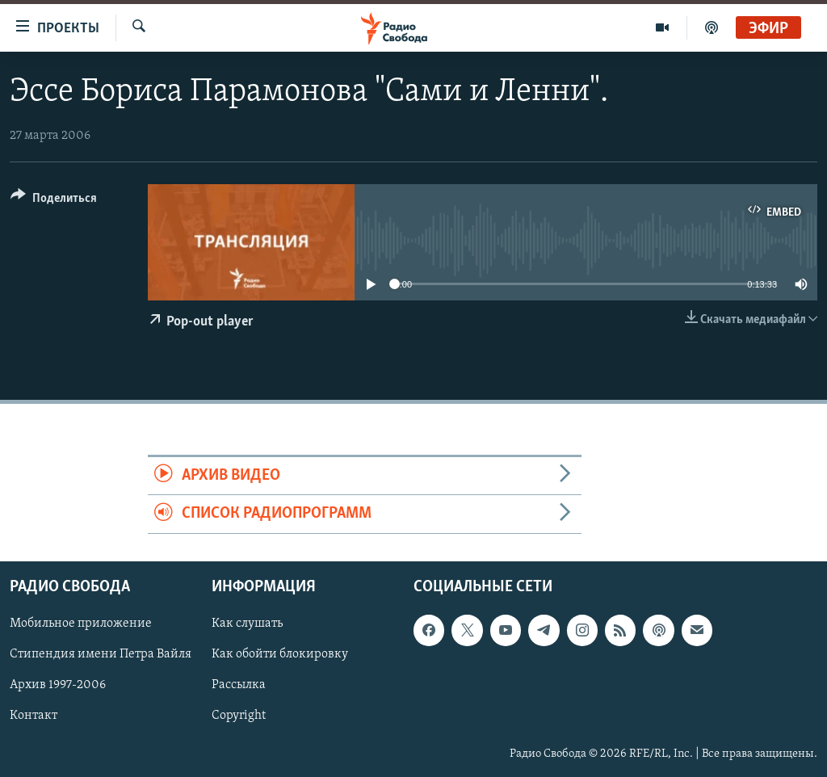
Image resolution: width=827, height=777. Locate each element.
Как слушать (247, 623)
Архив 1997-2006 (58, 684)
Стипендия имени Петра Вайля (100, 654)
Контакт (33, 715)
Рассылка (239, 684)
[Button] (53, 200)
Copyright (239, 715)
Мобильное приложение (81, 623)
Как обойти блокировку (280, 654)
